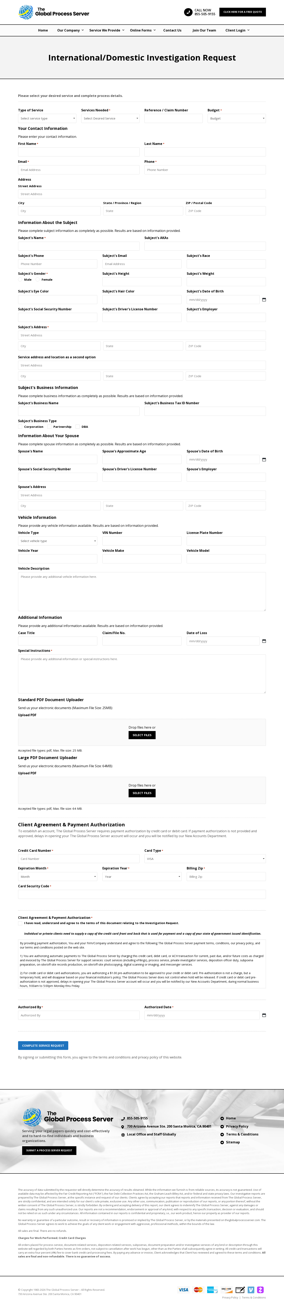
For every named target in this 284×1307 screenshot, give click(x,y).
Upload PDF (27, 715)
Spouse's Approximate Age (124, 451)
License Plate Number (205, 533)
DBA (85, 427)
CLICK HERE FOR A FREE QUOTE (242, 12)
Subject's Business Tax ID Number (171, 403)
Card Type (153, 851)
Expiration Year (115, 868)
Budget (215, 110)
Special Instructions (35, 651)
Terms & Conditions (242, 1133)
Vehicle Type (28, 533)
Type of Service (30, 110)
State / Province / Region (122, 203)
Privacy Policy (237, 1125)
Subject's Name (32, 238)
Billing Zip (196, 868)
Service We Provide (104, 30)
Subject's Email (114, 256)
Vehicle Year (28, 551)
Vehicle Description (33, 568)
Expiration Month (33, 868)
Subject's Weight (200, 274)
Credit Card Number (35, 851)
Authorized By (30, 1007)
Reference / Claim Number (166, 110)
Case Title (26, 633)
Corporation (33, 427)
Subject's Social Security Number (45, 309)
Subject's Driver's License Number (130, 309)
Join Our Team (204, 30)
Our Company (68, 30)
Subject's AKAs (156, 238)
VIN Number (112, 533)
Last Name (154, 144)
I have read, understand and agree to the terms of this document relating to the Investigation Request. (142, 928)
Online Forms (141, 30)
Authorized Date (158, 1007)
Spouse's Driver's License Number (129, 469)
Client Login (235, 30)
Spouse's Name (30, 451)
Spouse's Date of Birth (205, 451)
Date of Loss (197, 633)
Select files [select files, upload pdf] (142, 735)
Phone (150, 162)
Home (43, 30)
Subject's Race (198, 256)
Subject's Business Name (38, 403)
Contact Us (172, 30)
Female (47, 279)
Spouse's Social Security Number (44, 469)
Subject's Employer (202, 309)
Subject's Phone (31, 256)
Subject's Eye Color (33, 291)
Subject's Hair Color (118, 291)
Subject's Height (115, 274)
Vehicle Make (113, 551)
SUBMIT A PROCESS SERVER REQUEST (49, 1150)
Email (23, 162)
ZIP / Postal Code (199, 203)
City (21, 203)
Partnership (62, 427)
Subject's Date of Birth (205, 291)
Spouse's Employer (202, 469)
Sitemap (233, 1141)
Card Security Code (34, 886)
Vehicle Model (198, 551)
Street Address (30, 186)
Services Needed (95, 110)
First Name (28, 144)
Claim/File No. (113, 633)
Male (27, 279)
